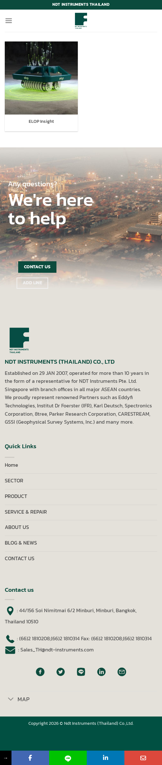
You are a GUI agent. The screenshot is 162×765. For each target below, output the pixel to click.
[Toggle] (11, 700)
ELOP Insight (41, 121)
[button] (8, 20)
